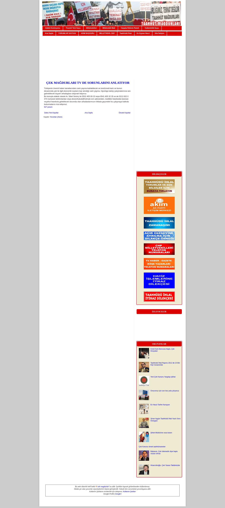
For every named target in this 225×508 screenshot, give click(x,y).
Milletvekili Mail (109, 28)
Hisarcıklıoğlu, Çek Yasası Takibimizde (165, 465)
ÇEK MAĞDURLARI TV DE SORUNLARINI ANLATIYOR (87, 82)
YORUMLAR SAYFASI (67, 33)
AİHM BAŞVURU (87, 33)
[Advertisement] (112, 56)
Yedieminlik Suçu (151, 28)
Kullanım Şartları (129, 491)
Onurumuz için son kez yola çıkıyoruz (165, 391)
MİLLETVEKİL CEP (107, 33)
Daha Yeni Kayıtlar (51, 113)
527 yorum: (48, 107)
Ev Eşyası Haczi (143, 33)
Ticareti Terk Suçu (73, 28)
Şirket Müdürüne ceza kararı (161, 433)
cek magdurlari (103, 487)
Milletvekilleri (91, 28)
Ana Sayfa (49, 33)
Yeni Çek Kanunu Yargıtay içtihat (163, 377)
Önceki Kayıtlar (124, 113)
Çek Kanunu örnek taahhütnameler (152, 447)
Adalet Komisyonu (52, 28)
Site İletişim (159, 33)
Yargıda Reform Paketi (130, 28)
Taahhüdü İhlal (126, 33)
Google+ (118, 494)
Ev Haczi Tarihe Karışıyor (160, 405)
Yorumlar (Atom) (56, 117)
